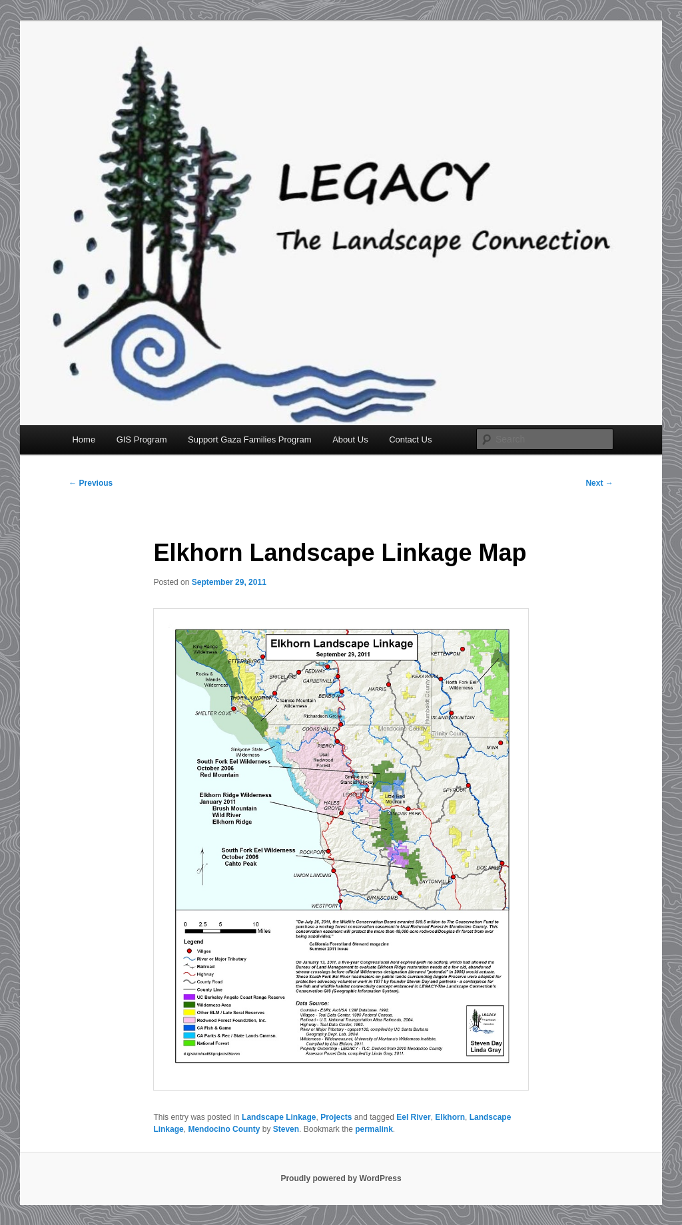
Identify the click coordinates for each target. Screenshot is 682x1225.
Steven (286, 1129)
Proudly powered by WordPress (340, 1178)
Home (83, 439)
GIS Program (142, 439)
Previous (91, 483)
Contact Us (410, 439)
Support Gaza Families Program (250, 439)
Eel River (413, 1117)
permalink (374, 1129)
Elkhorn (450, 1117)
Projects (336, 1117)
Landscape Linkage (279, 1117)
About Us (350, 439)
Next (599, 483)
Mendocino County (224, 1129)
